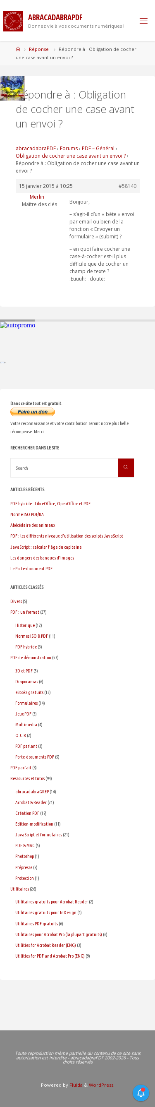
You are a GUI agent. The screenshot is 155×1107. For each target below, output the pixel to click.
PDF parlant (26, 746)
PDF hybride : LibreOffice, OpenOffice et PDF (50, 503)
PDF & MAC (25, 845)
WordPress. (101, 1085)
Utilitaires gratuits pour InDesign (45, 912)
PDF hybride (26, 646)
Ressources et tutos (27, 778)
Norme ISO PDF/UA (27, 514)
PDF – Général (98, 148)
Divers (16, 601)
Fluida (75, 1085)
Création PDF (27, 813)
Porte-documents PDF (34, 756)
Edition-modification (34, 823)
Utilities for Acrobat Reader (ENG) (45, 945)
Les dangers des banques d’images (42, 557)
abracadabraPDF (36, 148)
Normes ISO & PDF (31, 636)
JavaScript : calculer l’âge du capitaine (45, 547)
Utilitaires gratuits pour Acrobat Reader (51, 901)
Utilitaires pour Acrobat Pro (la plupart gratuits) (58, 934)
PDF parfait (20, 767)
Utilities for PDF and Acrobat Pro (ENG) (50, 955)
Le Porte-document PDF (31, 568)
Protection (24, 878)
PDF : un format (24, 612)
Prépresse (23, 867)
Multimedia (26, 724)
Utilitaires (19, 888)
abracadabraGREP (32, 791)
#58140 (127, 186)
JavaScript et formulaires (38, 834)
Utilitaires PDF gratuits (36, 923)
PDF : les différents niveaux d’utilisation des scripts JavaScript (66, 535)
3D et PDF (24, 670)
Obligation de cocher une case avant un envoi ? (71, 155)
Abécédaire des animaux (32, 525)
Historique (25, 625)
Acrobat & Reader (31, 802)
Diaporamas (26, 681)
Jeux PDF (23, 713)
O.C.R (20, 735)
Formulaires (26, 703)
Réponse (39, 49)
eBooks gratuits (29, 692)
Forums (69, 148)
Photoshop (24, 856)
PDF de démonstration (30, 657)
